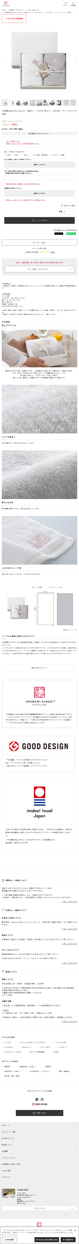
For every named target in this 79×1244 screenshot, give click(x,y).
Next (73, 60)
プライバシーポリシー (9, 1158)
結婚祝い (7, 1066)
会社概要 (5, 1151)
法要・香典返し (64, 1071)
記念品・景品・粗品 (11, 1076)
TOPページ (6, 1125)
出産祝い (48, 1066)
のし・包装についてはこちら (38, 269)
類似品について (7, 1145)
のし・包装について (13, 141)
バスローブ (63, 1047)
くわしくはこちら (69, 901)
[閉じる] (75, 1230)
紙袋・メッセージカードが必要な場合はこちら (22, 143)
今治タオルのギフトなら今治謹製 (39, 1091)
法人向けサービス (8, 1138)
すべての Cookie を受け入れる (47, 1239)
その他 (55, 1052)
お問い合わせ (41, 1113)
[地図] (19, 1199)
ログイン (65, 5)
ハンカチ (7, 1042)
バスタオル (8, 1047)
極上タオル (36, 10)
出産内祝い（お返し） (12, 1071)
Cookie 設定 (6, 1171)
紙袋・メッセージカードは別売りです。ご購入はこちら (25, 200)
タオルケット (26, 1047)
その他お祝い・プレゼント (40, 1071)
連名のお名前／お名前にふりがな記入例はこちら (23, 184)
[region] (39, 1235)
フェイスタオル (61, 1042)
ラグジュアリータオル (12, 1052)
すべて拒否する (68, 1239)
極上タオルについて (39, 667)
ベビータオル (45, 1047)
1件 (45, 248)
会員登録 (73, 5)
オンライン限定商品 (37, 1052)
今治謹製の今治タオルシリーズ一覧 (19, 10)
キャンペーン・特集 (8, 1132)
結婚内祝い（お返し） (28, 1066)
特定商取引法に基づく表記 (11, 1164)
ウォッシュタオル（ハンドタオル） (33, 1042)
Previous (5, 60)
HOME (4, 10)
